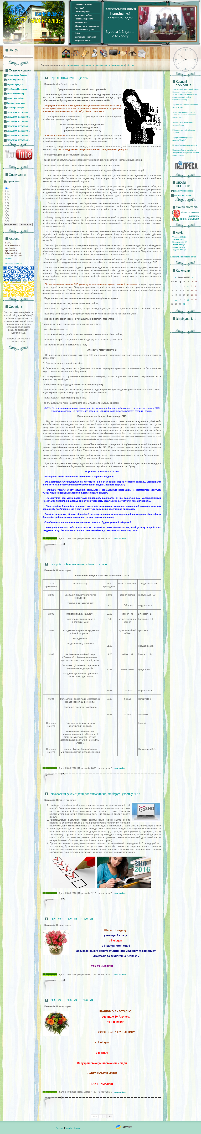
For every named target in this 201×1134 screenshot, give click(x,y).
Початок (60, 1128)
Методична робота (83, 15)
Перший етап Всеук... (17, 75)
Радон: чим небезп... (16, 98)
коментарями (118, 65)
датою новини (72, 65)
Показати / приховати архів (183, 256)
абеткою (131, 65)
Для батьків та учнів (84, 30)
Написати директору (13, 263)
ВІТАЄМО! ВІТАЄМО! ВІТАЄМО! (71, 919)
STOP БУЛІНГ (81, 22)
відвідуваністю (103, 65)
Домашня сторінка (83, 4)
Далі (110, 1116)
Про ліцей (79, 8)
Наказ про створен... (16, 107)
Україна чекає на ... (16, 103)
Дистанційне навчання (85, 37)
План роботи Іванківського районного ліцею (77, 564)
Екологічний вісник (183, 191)
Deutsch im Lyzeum (182, 195)
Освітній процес (82, 12)
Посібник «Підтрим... (17, 89)
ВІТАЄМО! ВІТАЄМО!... (18, 112)
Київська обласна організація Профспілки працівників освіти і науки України (185, 152)
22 (176, 299)
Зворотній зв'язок (83, 40)
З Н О (77, 33)
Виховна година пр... (16, 93)
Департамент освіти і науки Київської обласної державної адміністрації (184, 114)
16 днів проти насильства (87, 26)
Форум (77, 1128)
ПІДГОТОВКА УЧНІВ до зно (68, 78)
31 (184, 304)
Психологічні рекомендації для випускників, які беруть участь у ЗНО (94, 794)
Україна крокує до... (16, 84)
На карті (8, 258)
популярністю (87, 65)
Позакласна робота (84, 19)
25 (188, 299)
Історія (68, 1128)
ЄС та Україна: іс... (16, 80)
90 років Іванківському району (184, 145)
